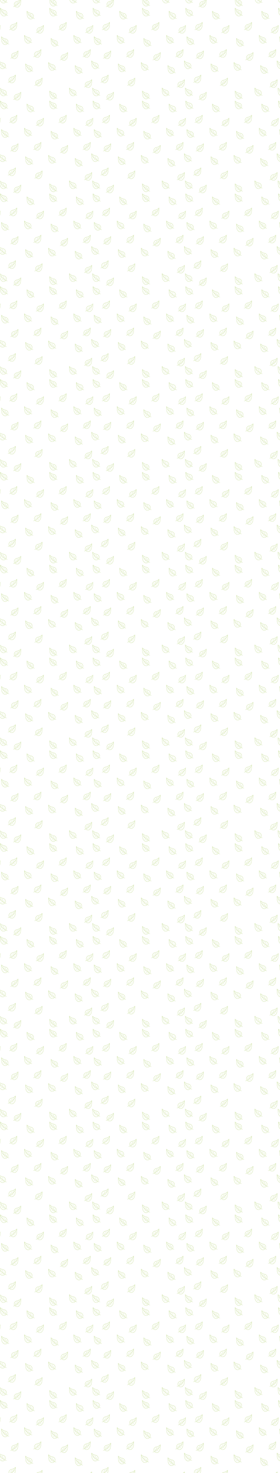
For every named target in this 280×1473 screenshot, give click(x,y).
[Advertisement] (140, 1000)
